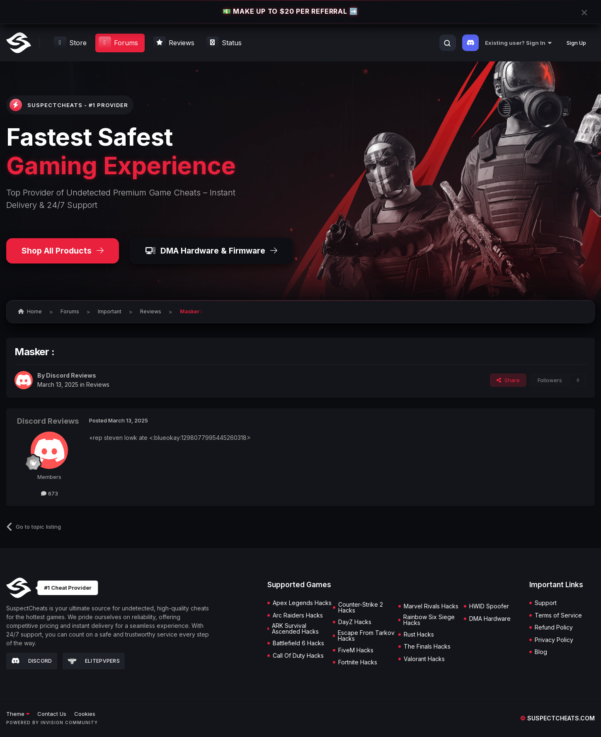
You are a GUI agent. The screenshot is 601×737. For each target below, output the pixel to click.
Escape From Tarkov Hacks (366, 636)
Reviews (97, 384)
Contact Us (51, 713)
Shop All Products (63, 251)
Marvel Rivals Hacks (431, 606)
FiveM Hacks (355, 650)
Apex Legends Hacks (302, 603)
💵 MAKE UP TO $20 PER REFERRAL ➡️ (290, 11)
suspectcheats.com (557, 718)
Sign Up (576, 42)
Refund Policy (554, 627)
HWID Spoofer (489, 606)
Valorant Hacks (424, 659)
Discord (31, 661)
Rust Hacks (419, 634)
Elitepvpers (94, 661)
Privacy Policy (554, 640)
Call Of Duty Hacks (298, 656)
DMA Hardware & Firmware (211, 251)
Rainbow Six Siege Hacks (429, 620)
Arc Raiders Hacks (298, 615)
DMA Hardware (490, 619)
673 (49, 493)
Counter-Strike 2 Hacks (360, 607)
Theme (17, 713)
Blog (541, 652)
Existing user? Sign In (518, 42)
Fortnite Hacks (357, 662)
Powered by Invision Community (52, 722)
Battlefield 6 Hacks (298, 643)
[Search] (447, 43)
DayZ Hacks (354, 622)
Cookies (84, 713)
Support (546, 603)
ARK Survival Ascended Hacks (295, 629)
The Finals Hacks (427, 646)
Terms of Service (558, 615)
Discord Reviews (71, 375)
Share (508, 380)
